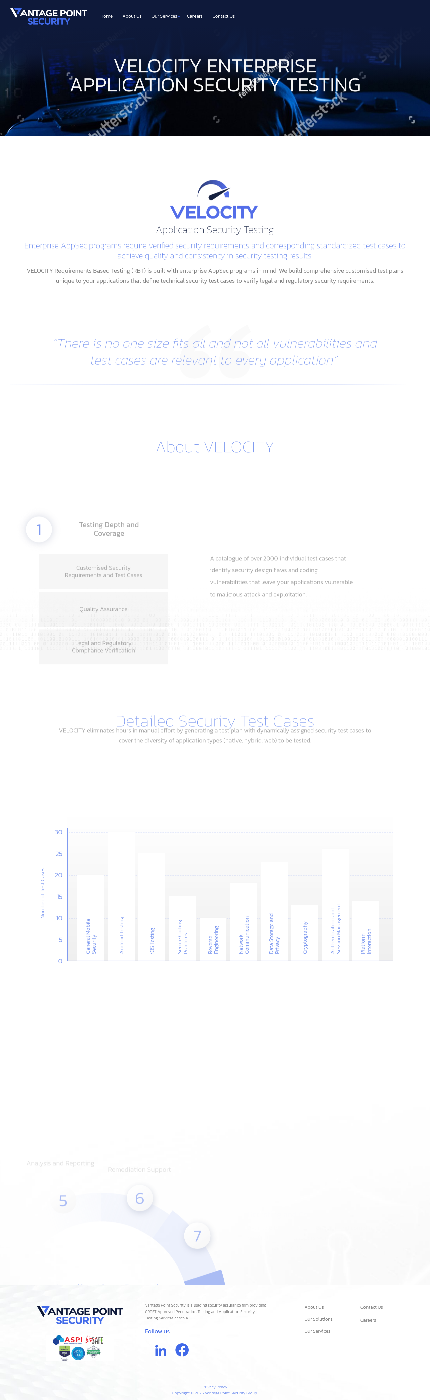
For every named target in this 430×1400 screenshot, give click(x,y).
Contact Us (223, 16)
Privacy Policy (215, 1387)
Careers (195, 16)
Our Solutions (316, 1319)
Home (106, 16)
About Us (132, 16)
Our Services (166, 16)
